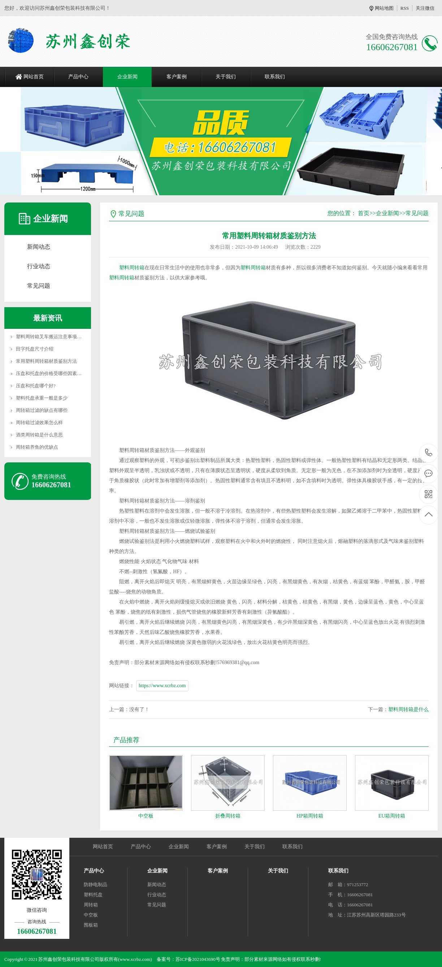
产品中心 (78, 76)
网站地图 (384, 8)
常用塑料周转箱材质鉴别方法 (46, 361)
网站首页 (33, 76)
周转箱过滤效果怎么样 (39, 422)
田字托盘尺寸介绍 (34, 349)
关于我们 (226, 76)
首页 (363, 213)
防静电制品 (95, 884)
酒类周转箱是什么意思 (39, 434)
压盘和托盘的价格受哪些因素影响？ (53, 373)
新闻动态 (38, 247)
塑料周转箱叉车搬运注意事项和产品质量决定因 (65, 336)
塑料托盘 (93, 894)
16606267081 (428, 453)
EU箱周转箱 (392, 816)
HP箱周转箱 (309, 816)
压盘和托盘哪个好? (36, 385)
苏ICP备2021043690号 (198, 959)
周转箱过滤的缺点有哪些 (42, 410)
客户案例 (176, 76)
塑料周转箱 (131, 267)
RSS (404, 8)
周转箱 (91, 904)
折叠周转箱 (227, 816)
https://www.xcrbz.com (162, 685)
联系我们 (275, 76)
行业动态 (38, 266)
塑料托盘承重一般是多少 (42, 398)
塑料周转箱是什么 (408, 709)
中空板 (145, 816)
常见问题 (38, 286)
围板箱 (91, 925)
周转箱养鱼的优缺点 (37, 447)
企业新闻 (127, 76)
